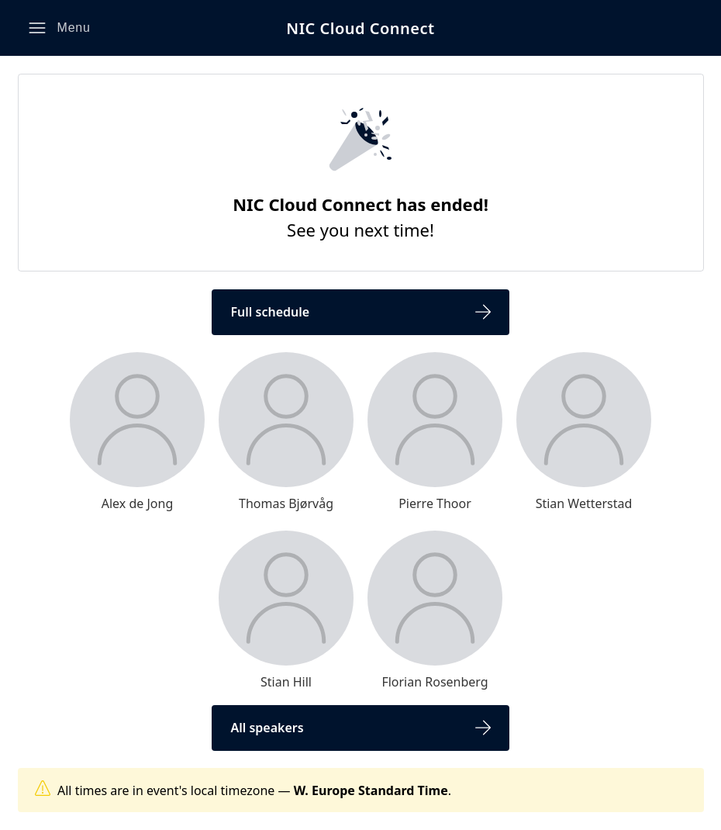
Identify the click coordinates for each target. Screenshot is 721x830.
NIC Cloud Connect (360, 28)
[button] (59, 28)
